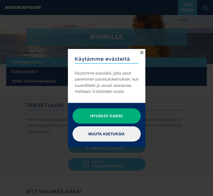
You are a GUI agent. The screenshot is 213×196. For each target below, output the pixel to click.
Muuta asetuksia (106, 134)
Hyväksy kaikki (106, 116)
